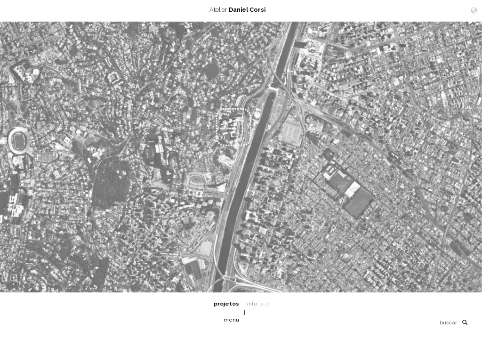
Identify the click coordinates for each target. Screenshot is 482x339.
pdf (265, 303)
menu (231, 319)
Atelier (241, 9)
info (252, 303)
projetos (226, 303)
